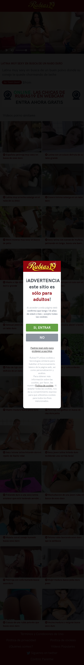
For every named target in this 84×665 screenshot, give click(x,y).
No (42, 338)
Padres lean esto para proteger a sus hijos (42, 349)
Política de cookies (44, 385)
